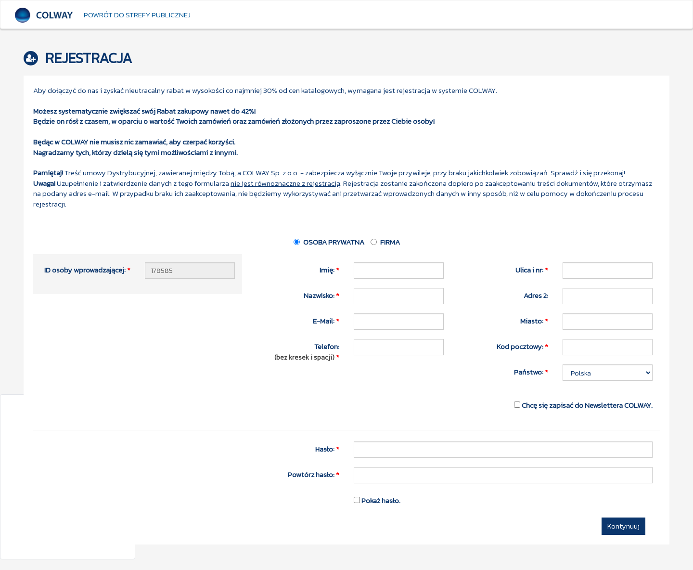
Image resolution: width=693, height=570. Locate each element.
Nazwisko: (321, 295)
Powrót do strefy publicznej (137, 14)
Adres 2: (536, 295)
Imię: (329, 269)
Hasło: (327, 448)
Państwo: (531, 371)
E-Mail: (326, 320)
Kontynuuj (623, 525)
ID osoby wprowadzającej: (87, 269)
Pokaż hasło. (377, 500)
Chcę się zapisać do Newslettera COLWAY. (583, 405)
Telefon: (305, 351)
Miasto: (534, 320)
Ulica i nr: (531, 269)
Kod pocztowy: (522, 346)
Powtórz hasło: (313, 474)
